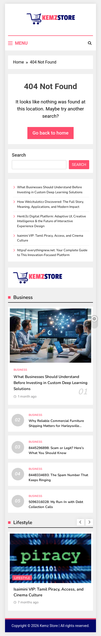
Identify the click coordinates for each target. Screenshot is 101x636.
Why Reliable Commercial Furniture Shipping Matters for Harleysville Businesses (56, 426)
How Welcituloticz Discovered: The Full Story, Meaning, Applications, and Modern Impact (50, 204)
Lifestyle (22, 578)
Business (20, 369)
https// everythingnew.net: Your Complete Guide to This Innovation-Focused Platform (52, 252)
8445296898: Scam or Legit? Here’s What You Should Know (56, 450)
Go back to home (50, 133)
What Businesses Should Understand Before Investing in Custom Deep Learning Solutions (49, 189)
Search (19, 155)
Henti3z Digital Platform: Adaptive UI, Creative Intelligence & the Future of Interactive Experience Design (51, 221)
